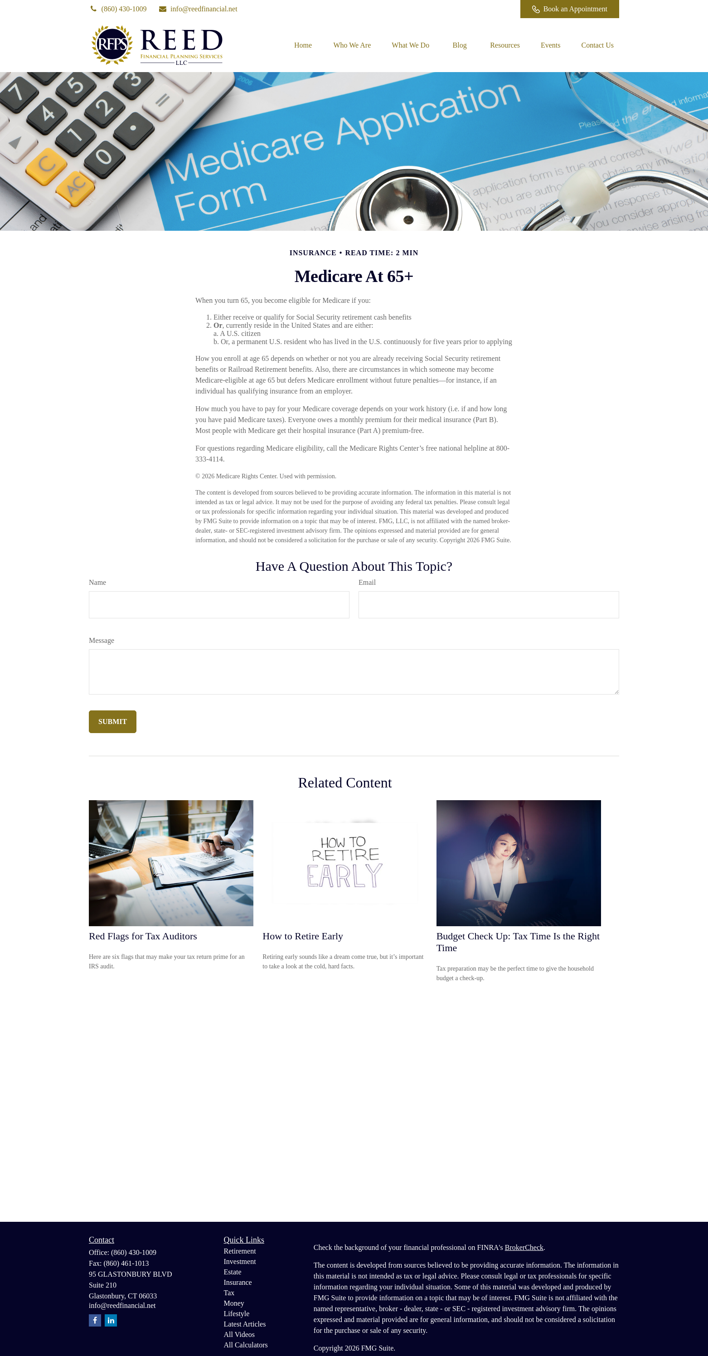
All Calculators (246, 1345)
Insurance (238, 1282)
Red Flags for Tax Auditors (143, 936)
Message (101, 640)
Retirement (240, 1251)
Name (97, 582)
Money (234, 1303)
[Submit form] (112, 721)
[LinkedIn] (476, 9)
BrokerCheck (524, 1247)
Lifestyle (237, 1313)
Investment (240, 1261)
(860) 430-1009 (118, 9)
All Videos (239, 1334)
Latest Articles (245, 1324)
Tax (229, 1293)
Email (367, 582)
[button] (303, 45)
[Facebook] (501, 9)
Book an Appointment (569, 9)
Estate (233, 1272)
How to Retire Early (302, 936)
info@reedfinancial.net (198, 9)
